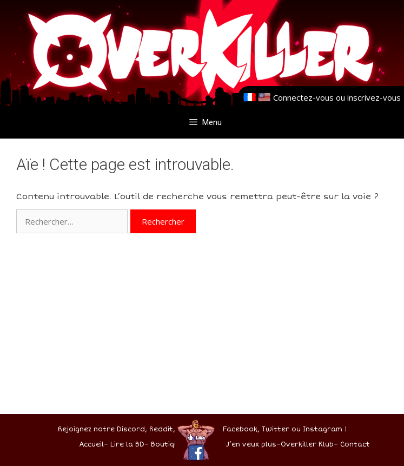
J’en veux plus (251, 445)
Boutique (167, 445)
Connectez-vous (303, 97)
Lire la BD (127, 445)
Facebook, (241, 429)
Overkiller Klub (307, 445)
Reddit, (161, 429)
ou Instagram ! (319, 429)
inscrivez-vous (374, 97)
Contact (355, 445)
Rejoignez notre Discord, (102, 429)
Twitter (275, 429)
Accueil (91, 445)
